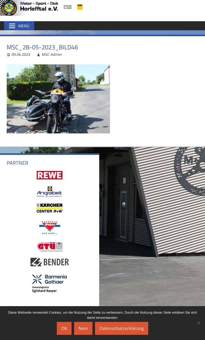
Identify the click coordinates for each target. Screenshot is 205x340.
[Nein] (198, 323)
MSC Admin (52, 54)
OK (64, 328)
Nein (83, 328)
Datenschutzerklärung (121, 328)
